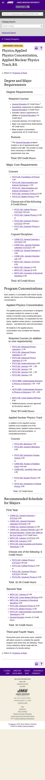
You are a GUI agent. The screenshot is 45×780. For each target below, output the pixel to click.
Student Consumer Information (22, 714)
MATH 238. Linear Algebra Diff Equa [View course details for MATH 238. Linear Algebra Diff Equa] (26, 398)
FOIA (22, 707)
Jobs (7, 673)
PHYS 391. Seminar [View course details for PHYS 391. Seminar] (20, 366)
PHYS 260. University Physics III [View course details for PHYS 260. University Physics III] (25, 194)
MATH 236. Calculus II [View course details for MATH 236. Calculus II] (23, 267)
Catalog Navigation (11, 39)
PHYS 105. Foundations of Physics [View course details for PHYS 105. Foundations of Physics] (26, 177)
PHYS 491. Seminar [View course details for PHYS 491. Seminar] (20, 372)
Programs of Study (20, 73)
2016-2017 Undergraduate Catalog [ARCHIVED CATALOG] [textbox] (22, 14)
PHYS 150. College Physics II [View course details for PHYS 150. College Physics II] (26, 215)
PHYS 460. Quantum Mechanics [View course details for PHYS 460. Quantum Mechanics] (27, 447)
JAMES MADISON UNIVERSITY (25, 718)
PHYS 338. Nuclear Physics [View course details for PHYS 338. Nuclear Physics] (25, 478)
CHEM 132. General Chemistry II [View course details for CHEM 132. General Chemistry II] (27, 251)
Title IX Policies (22, 711)
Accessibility (38, 670)
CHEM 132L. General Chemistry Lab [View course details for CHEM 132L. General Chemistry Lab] (24, 530)
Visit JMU (22, 686)
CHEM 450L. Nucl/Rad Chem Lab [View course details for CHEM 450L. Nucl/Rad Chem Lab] (27, 469)
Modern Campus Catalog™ (26, 726)
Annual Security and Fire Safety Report (22, 716)
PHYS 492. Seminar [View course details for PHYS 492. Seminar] (20, 375)
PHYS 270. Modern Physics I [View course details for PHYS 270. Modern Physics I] (23, 197)
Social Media (17, 673)
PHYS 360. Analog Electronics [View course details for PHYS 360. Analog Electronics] (24, 363)
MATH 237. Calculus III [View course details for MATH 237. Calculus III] (23, 270)
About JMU (22, 681)
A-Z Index (7, 670)
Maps (27, 673)
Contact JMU (22, 703)
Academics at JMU (22, 684)
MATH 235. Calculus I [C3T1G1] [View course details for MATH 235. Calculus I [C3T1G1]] (27, 262)
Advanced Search (9, 33)
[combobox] (22, 14)
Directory (17, 670)
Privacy (27, 670)
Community (36, 673)
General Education (19, 104)
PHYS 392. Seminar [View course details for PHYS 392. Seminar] (20, 369)
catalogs (12, 724)
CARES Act (22, 709)
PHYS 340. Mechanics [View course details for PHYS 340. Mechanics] (23, 444)
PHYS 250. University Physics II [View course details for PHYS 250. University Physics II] (26, 226)
